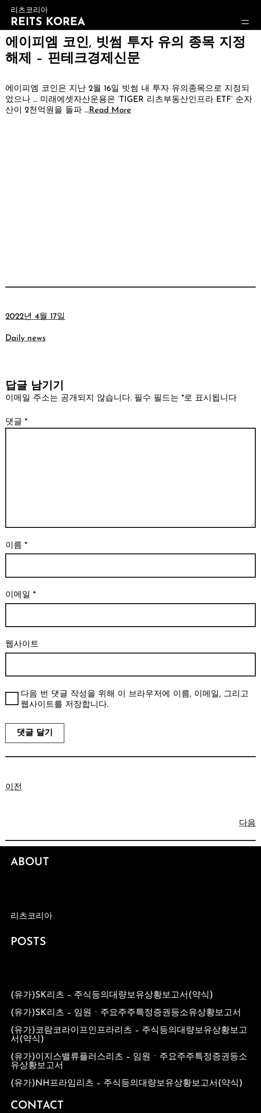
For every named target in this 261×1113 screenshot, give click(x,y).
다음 (247, 823)
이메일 (20, 595)
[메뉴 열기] (245, 22)
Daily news (25, 338)
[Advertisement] (130, 188)
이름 (16, 546)
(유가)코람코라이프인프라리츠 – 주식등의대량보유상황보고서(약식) (129, 1035)
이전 (13, 787)
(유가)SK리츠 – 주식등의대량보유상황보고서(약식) (112, 995)
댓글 (16, 422)
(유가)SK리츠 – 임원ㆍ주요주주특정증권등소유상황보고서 (126, 1012)
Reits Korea (48, 22)
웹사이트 (22, 644)
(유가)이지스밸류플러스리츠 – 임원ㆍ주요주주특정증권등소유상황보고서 (129, 1061)
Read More (110, 110)
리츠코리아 (31, 916)
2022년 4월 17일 (35, 317)
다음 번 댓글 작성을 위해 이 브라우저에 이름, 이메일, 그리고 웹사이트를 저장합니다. (135, 700)
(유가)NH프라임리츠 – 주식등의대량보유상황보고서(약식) (127, 1083)
